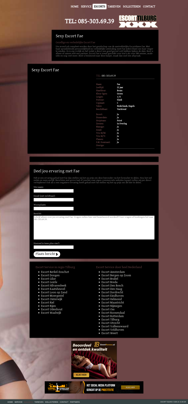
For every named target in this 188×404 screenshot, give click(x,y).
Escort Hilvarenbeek (53, 285)
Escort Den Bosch (112, 285)
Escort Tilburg (110, 319)
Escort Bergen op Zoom (116, 275)
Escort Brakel (110, 278)
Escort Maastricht (113, 302)
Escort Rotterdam (113, 316)
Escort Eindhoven (113, 295)
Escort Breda (110, 282)
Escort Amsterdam (113, 272)
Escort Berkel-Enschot (55, 272)
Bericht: (37, 214)
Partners (75, 402)
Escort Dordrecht (112, 292)
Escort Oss (108, 309)
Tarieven (114, 6)
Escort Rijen (48, 306)
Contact (149, 6)
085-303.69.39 (96, 21)
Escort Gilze (48, 278)
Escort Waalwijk (51, 312)
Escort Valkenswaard (115, 326)
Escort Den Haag (112, 289)
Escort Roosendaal (113, 312)
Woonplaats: (40, 205)
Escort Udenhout (51, 309)
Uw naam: (39, 187)
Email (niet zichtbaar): (44, 196)
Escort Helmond (112, 299)
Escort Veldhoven (113, 329)
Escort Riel (47, 302)
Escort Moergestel (52, 295)
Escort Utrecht (111, 323)
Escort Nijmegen (112, 306)
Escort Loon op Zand (54, 292)
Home (74, 6)
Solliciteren (132, 6)
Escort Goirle (49, 282)
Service (86, 6)
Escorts (99, 6)
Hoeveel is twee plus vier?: (47, 243)
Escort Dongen (50, 275)
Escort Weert (110, 333)
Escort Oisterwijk (51, 299)
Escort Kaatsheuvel (53, 289)
